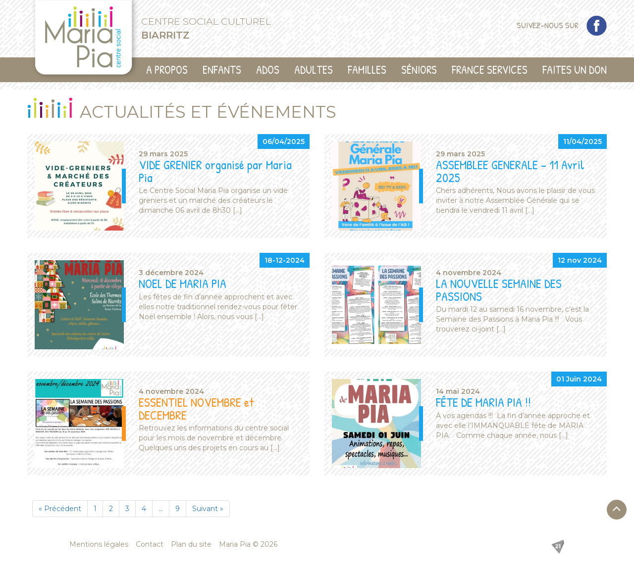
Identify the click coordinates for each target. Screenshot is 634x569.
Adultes (313, 69)
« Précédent (60, 508)
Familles (367, 69)
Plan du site (191, 544)
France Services (490, 69)
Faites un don (574, 69)
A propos (167, 69)
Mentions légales (98, 544)
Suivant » (207, 508)
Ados (267, 69)
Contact (149, 544)
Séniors (419, 69)
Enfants (222, 69)
